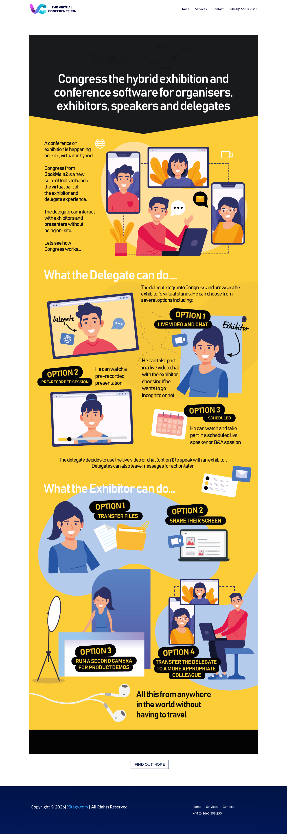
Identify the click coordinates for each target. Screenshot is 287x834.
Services (201, 9)
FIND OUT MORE (150, 764)
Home (185, 9)
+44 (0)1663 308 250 (243, 9)
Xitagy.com (77, 806)
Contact (218, 9)
